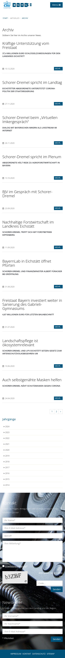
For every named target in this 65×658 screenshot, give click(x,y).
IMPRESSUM (16, 653)
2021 (7, 444)
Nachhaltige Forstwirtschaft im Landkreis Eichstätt (28, 224)
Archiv (25, 18)
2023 (7, 432)
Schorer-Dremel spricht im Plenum (31, 156)
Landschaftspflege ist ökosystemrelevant (20, 342)
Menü (56, 4)
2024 (7, 426)
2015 (7, 479)
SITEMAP (51, 653)
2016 (7, 473)
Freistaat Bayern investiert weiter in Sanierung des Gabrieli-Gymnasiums (32, 304)
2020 (7, 450)
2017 (7, 467)
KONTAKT (27, 653)
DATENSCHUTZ (39, 653)
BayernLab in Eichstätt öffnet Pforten (26, 263)
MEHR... (58, 68)
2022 (7, 438)
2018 (7, 461)
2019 (7, 455)
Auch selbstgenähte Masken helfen (32, 379)
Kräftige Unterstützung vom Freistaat (25, 45)
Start (5, 18)
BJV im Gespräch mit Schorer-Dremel (27, 193)
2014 (7, 485)
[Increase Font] (22, 5)
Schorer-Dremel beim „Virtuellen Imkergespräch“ (29, 119)
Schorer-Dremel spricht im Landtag (32, 82)
